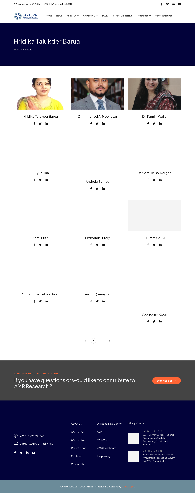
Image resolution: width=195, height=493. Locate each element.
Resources (142, 15)
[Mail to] (27, 4)
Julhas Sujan (128, 486)
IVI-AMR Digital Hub (122, 15)
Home (49, 15)
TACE (105, 15)
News (59, 15)
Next (109, 340)
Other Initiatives (163, 15)
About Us (72, 15)
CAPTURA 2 (89, 15)
